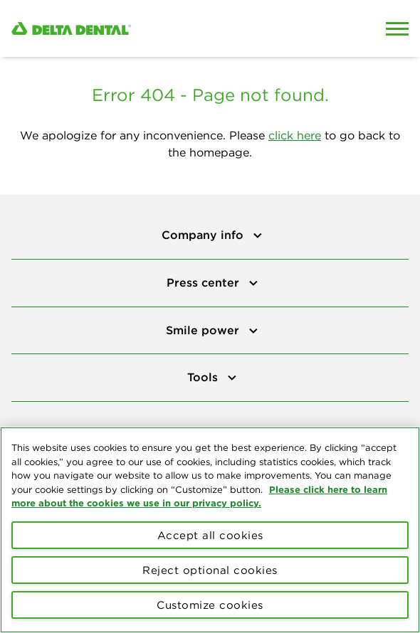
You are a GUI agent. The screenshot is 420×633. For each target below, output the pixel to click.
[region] (210, 530)
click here (294, 135)
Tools (204, 377)
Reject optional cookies (210, 570)
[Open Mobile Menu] (397, 28)
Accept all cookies (210, 535)
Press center (205, 282)
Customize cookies (210, 605)
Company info (204, 235)
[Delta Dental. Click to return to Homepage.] (157, 29)
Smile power (204, 330)
